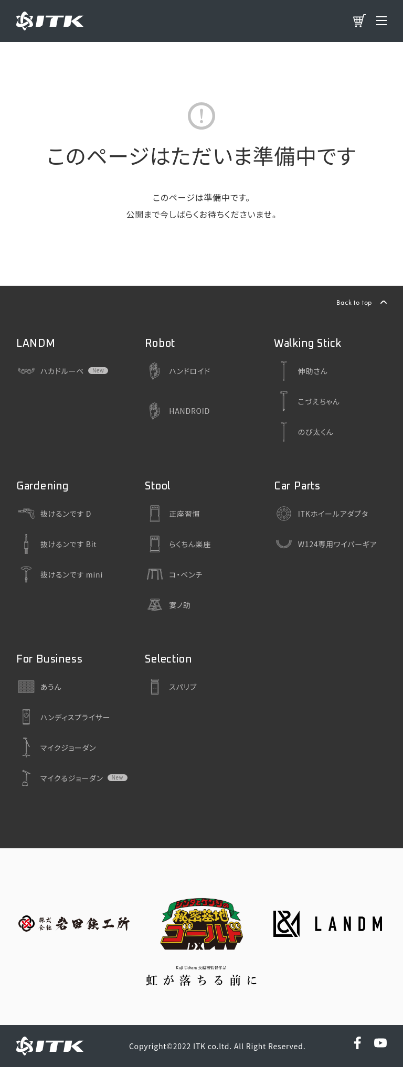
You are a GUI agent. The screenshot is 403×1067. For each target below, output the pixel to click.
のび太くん (304, 432)
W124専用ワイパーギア (325, 544)
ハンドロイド (177, 371)
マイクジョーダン (56, 747)
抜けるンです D (53, 514)
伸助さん (301, 371)
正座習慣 (172, 514)
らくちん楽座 (178, 544)
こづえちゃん (307, 401)
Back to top (354, 302)
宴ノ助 (167, 605)
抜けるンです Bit (56, 544)
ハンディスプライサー (63, 717)
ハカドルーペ (50, 371)
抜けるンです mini (59, 574)
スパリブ (171, 687)
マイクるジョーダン (59, 778)
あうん (39, 687)
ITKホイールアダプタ (321, 514)
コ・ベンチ (174, 574)
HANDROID (177, 411)
